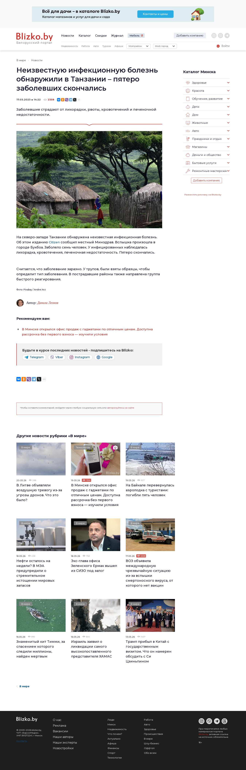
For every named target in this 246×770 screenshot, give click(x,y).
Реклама (59, 725)
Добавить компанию (189, 35)
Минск (112, 724)
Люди (111, 719)
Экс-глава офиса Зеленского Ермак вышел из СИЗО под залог (94, 566)
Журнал (117, 35)
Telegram (34, 357)
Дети (192, 107)
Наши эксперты (65, 742)
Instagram (80, 357)
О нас (57, 720)
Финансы (113, 748)
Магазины (196, 147)
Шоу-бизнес (151, 743)
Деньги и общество (203, 155)
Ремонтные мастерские (206, 171)
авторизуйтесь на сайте (120, 407)
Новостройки (63, 748)
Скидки (101, 35)
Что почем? (115, 733)
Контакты (21, 741)
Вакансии (60, 731)
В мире (21, 60)
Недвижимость (69, 46)
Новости (67, 35)
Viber (56, 357)
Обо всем (150, 752)
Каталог (85, 35)
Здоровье (196, 83)
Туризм (106, 46)
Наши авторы (63, 737)
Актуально (114, 738)
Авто (96, 46)
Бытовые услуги (200, 163)
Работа (85, 46)
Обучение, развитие (204, 99)
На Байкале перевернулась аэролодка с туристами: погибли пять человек (150, 490)
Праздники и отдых (203, 139)
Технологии (83, 447)
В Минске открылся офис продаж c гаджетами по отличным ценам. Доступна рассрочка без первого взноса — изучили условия (95, 495)
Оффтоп (149, 748)
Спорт (111, 752)
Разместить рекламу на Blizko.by (202, 194)
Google (104, 357)
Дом (192, 115)
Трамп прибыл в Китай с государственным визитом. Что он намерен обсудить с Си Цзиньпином (148, 651)
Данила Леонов (47, 303)
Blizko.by (203, 734)
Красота (195, 91)
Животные (196, 123)
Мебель (135, 35)
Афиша (119, 46)
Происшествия (153, 733)
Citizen (54, 242)
